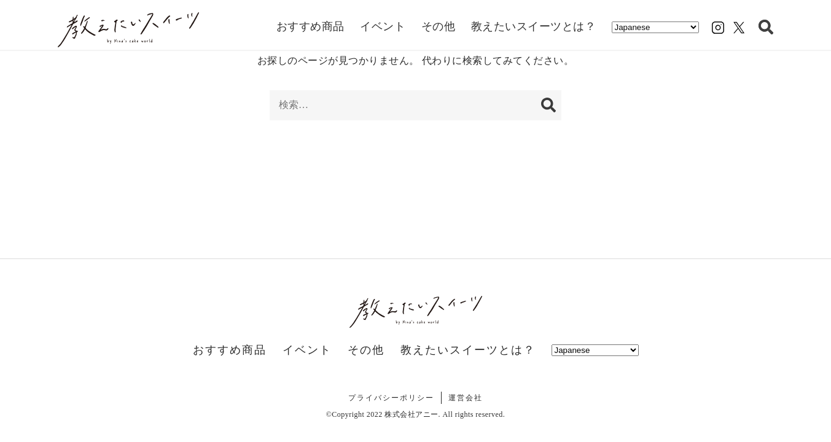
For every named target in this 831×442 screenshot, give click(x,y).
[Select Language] (655, 27)
